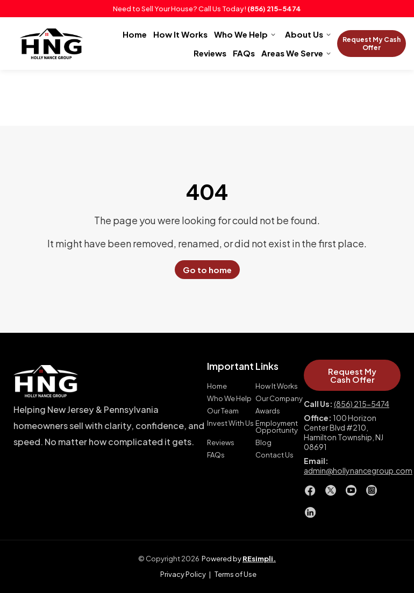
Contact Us (274, 455)
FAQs (244, 53)
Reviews (210, 53)
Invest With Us (230, 423)
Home (135, 34)
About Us (304, 34)
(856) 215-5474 (274, 8)
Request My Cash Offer (371, 43)
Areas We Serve (292, 53)
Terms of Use (235, 574)
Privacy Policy (183, 574)
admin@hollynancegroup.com (358, 470)
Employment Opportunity (276, 427)
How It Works (180, 34)
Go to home (207, 270)
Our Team (223, 411)
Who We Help (241, 34)
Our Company (279, 398)
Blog (263, 442)
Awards (267, 411)
